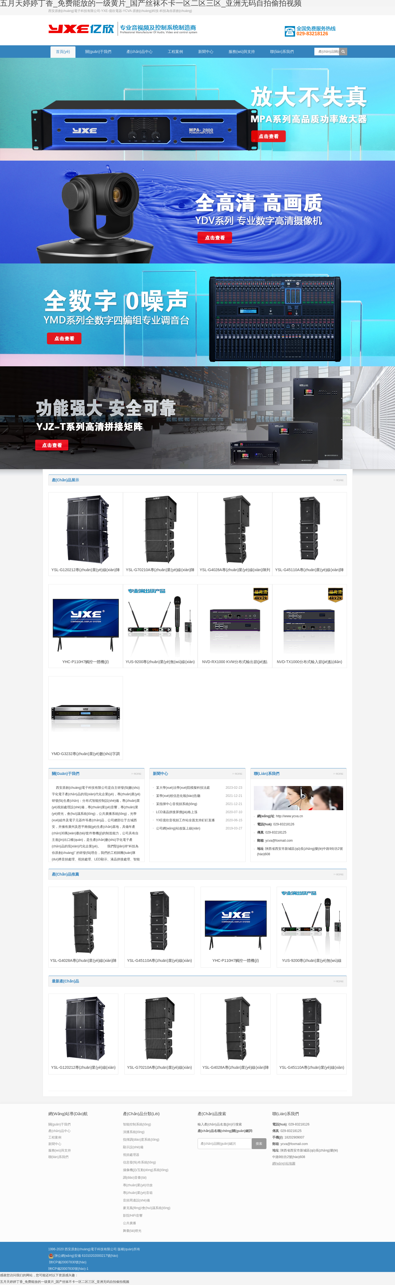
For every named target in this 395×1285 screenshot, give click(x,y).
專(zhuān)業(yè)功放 (138, 1185)
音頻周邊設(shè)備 (136, 1200)
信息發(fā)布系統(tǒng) (139, 1162)
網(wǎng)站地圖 (283, 1163)
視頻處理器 (131, 1155)
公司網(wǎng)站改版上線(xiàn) (178, 828)
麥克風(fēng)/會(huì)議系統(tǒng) (146, 1208)
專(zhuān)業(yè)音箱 (138, 1193)
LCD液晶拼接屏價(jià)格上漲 (176, 812)
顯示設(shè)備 (133, 1147)
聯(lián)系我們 (282, 51)
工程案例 (175, 51)
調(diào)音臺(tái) (135, 1177)
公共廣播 (129, 1223)
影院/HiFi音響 (133, 1215)
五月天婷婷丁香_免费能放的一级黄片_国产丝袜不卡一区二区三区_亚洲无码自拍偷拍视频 (64, 1282)
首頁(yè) (63, 51)
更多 (338, 480)
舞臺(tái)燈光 (132, 1231)
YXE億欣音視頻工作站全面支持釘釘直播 (185, 820)
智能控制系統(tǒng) (137, 1124)
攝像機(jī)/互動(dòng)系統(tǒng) (146, 1170)
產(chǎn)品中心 (140, 51)
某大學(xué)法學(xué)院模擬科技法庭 (183, 788)
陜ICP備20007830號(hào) (67, 1262)
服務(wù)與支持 (242, 51)
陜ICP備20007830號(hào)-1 (68, 1269)
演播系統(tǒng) (134, 1132)
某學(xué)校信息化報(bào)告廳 (178, 796)
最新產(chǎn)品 (65, 981)
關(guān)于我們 (98, 51)
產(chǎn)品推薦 (65, 874)
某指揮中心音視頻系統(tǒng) (176, 804)
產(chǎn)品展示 (65, 480)
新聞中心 (205, 51)
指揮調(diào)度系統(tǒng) (141, 1139)
